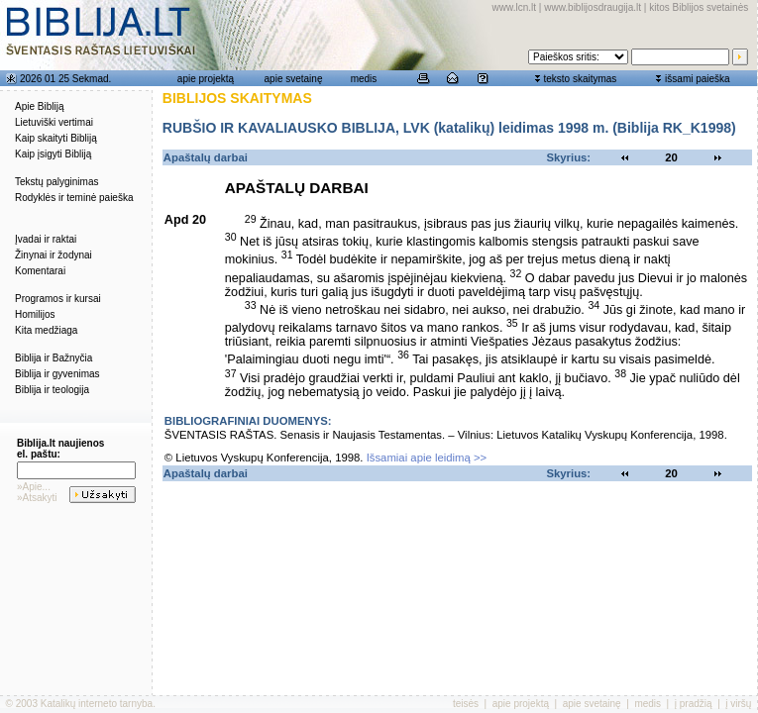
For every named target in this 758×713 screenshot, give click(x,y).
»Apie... (34, 486)
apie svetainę (294, 78)
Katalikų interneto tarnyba (97, 703)
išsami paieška (697, 78)
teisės (466, 703)
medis (364, 78)
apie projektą (205, 78)
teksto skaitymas (579, 78)
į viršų (738, 703)
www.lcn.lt (514, 7)
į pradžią (693, 703)
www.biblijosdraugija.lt (592, 7)
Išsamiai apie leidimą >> (427, 457)
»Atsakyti (37, 497)
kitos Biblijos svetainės (698, 7)
